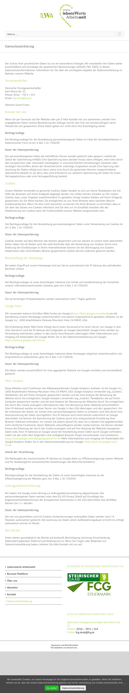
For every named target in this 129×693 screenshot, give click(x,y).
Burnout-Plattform (17, 573)
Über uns (12, 580)
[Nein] (124, 684)
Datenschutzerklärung (19, 601)
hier (20, 503)
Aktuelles (12, 587)
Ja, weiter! (52, 688)
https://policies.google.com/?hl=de (25, 340)
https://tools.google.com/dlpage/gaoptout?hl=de (33, 438)
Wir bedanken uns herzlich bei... (64, 647)
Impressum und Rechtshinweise (64, 645)
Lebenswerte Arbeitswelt (21, 567)
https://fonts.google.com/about (90, 313)
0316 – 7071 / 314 (87, 629)
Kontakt (11, 594)
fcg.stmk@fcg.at (22, 98)
